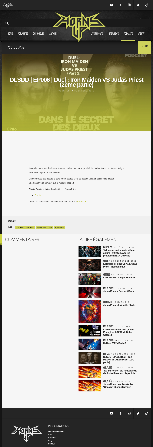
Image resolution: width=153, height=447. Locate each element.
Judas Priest (20, 227)
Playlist (38, 195)
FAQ (50, 436)
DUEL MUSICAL (59, 227)
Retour (144, 47)
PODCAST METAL (42, 227)
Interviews (113, 36)
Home (10, 36)
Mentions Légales (56, 427)
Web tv (141, 36)
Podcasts (128, 36)
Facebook (81, 201)
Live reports (96, 36)
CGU (50, 430)
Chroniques (38, 36)
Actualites (22, 36)
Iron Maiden (30, 227)
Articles (53, 36)
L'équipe (52, 433)
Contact (51, 439)
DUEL (50, 227)
